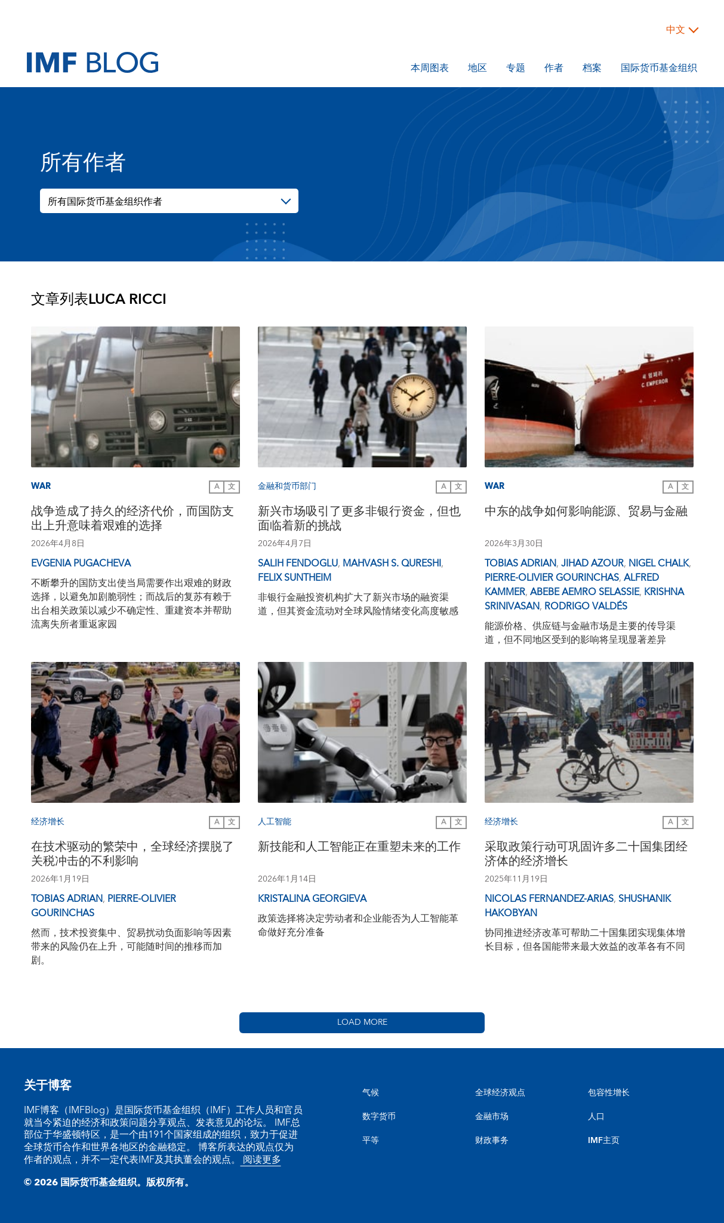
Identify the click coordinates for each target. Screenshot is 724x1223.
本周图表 (430, 69)
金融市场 (492, 1117)
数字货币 (379, 1117)
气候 (370, 1093)
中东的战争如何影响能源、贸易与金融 (586, 513)
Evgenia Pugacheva (81, 563)
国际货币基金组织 (659, 69)
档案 (592, 69)
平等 (370, 1141)
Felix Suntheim (294, 577)
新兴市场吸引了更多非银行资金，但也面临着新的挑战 (359, 520)
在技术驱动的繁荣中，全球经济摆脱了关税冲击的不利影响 (132, 855)
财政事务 (492, 1141)
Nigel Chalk (659, 563)
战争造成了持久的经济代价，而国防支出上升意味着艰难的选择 (132, 520)
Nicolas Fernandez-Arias (549, 899)
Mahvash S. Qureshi (392, 563)
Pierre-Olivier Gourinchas (552, 577)
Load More (362, 1022)
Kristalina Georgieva (312, 899)
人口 (596, 1117)
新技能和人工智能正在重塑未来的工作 (359, 848)
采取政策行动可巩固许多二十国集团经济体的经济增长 (586, 855)
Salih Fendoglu (298, 563)
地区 (477, 69)
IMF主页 (604, 1141)
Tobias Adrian (520, 563)
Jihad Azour (592, 563)
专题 (515, 69)
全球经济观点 (500, 1093)
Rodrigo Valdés (585, 606)
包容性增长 (609, 1093)
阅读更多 (261, 1159)
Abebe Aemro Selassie (584, 592)
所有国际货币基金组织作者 (105, 201)
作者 (553, 69)
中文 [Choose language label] (675, 30)
